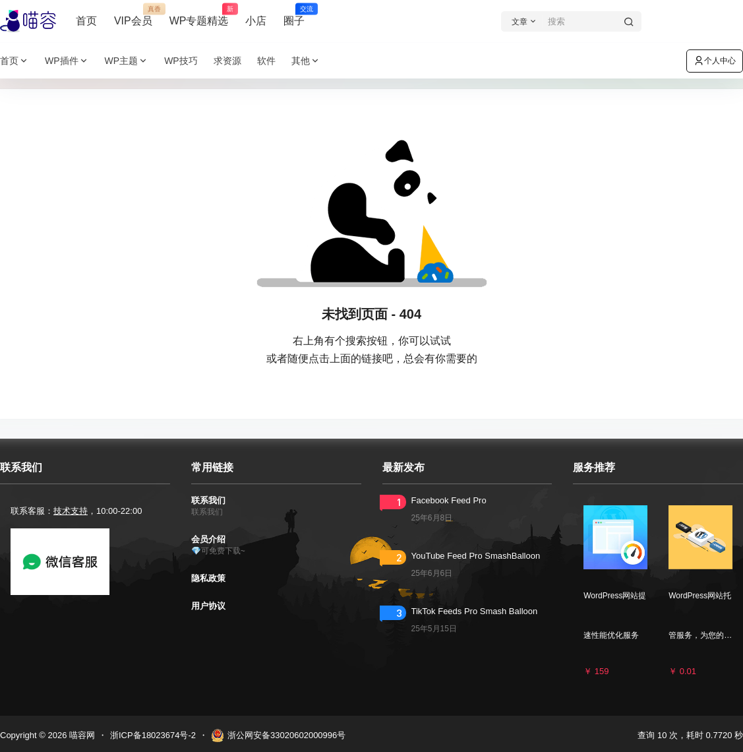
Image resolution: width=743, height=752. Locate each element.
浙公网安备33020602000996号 (278, 735)
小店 (255, 20)
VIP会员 (133, 15)
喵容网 (81, 735)
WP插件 (67, 61)
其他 (305, 61)
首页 (86, 20)
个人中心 (715, 60)
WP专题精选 (199, 15)
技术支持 (70, 511)
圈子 (294, 15)
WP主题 (127, 61)
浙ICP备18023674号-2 (153, 735)
